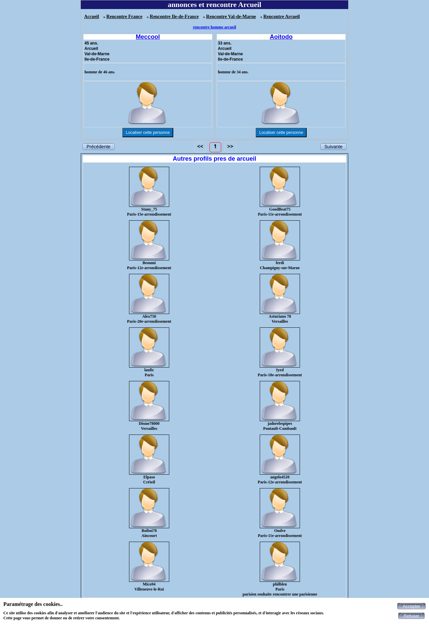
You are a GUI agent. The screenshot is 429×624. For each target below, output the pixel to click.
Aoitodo (281, 36)
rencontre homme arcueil (214, 27)
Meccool (148, 36)
